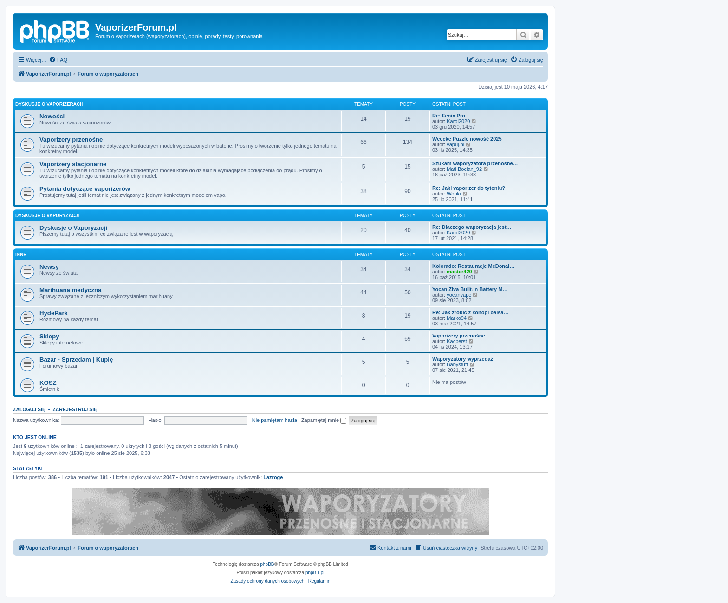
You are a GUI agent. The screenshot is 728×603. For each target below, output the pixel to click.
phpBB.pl (315, 572)
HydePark (53, 313)
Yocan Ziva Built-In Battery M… (469, 289)
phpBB (267, 564)
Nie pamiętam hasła (274, 420)
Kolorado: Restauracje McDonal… (473, 266)
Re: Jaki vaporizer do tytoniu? (468, 188)
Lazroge (273, 477)
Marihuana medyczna (70, 289)
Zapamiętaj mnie (323, 420)
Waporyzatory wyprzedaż (462, 359)
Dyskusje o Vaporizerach (49, 104)
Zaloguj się (29, 409)
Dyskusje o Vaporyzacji (47, 215)
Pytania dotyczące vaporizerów (84, 188)
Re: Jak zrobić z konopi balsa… (470, 312)
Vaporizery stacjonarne (72, 164)
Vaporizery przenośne (71, 139)
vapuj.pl (455, 144)
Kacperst (457, 341)
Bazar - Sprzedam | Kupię (76, 359)
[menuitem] (58, 59)
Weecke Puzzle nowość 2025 (467, 139)
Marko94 (457, 318)
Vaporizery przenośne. (459, 335)
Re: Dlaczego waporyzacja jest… (472, 227)
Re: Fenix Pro (448, 115)
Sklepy (49, 336)
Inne (20, 254)
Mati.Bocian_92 (464, 169)
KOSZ (48, 382)
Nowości (52, 116)
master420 (459, 271)
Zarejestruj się (74, 409)
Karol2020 (458, 121)
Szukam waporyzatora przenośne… (475, 163)
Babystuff (457, 364)
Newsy (49, 266)
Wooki (454, 193)
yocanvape (459, 295)
